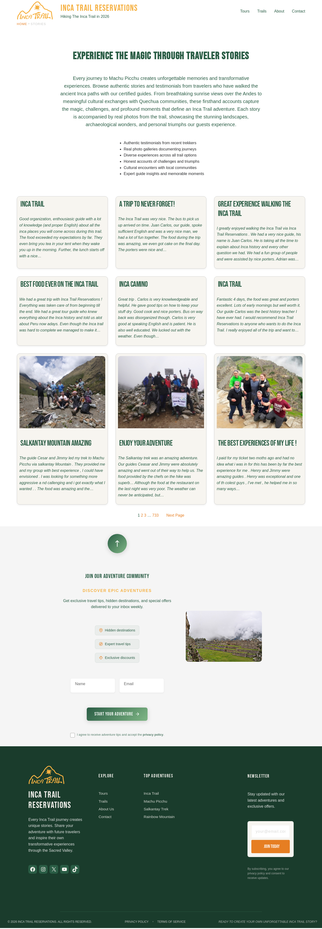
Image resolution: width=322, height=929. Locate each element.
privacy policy (153, 735)
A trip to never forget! (147, 204)
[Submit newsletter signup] (117, 714)
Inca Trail (230, 284)
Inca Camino (133, 284)
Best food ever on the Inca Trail (59, 284)
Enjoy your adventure (146, 443)
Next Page (175, 515)
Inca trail (32, 204)
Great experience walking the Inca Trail (254, 209)
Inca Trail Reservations (99, 8)
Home (22, 24)
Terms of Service (171, 922)
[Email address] (270, 832)
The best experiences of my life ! (257, 443)
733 (155, 515)
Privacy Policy (137, 922)
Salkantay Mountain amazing (55, 443)
